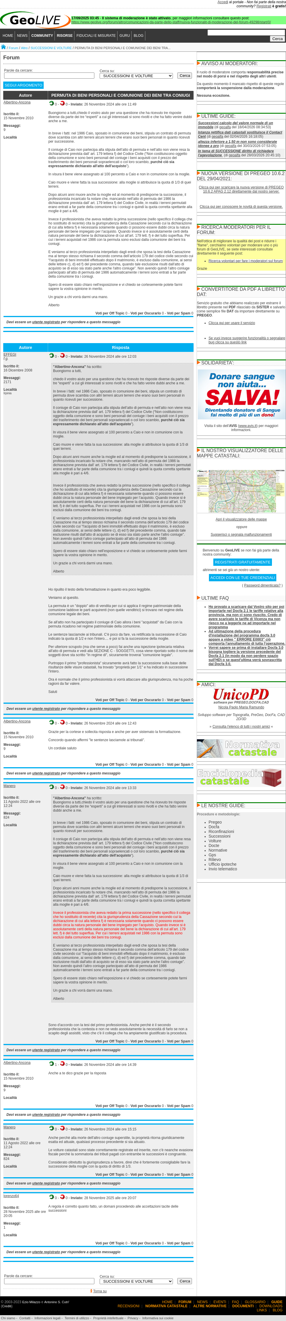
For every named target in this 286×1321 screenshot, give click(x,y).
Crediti (6, 1306)
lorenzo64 (11, 1196)
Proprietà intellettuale (108, 1318)
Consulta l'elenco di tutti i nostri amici (241, 727)
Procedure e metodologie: (218, 814)
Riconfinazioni (221, 831)
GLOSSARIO (255, 1302)
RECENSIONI (128, 1306)
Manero (10, 786)
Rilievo (215, 859)
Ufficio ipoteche (222, 864)
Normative (218, 850)
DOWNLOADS (270, 1306)
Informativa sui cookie (157, 1318)
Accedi (223, 2)
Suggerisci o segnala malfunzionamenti (241, 534)
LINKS (262, 1310)
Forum (13, 48)
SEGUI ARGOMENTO (23, 85)
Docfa (214, 826)
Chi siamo (8, 1318)
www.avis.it (247, 426)
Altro (24, 48)
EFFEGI (10, 354)
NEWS (22, 36)
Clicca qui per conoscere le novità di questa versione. (241, 207)
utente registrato (46, 322)
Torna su (100, 1291)
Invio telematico (223, 869)
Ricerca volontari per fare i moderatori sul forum (246, 261)
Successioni (220, 836)
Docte (214, 845)
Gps (212, 855)
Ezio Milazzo (31, 1302)
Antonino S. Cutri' (56, 1302)
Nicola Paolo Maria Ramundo (241, 707)
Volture (215, 840)
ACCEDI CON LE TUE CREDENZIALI (242, 577)
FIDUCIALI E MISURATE (96, 36)
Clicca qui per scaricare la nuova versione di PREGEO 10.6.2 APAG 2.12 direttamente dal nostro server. (241, 189)
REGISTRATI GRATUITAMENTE (242, 562)
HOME (8, 36)
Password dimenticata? (262, 585)
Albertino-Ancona (17, 102)
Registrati (263, 6)
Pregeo (215, 822)
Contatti (24, 1318)
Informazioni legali (48, 1318)
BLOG (138, 36)
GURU (125, 36)
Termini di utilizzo (76, 1318)
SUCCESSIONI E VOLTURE (51, 48)
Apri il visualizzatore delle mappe (241, 519)
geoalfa (225, 127)
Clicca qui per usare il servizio (232, 323)
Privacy (133, 1318)
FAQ (235, 1302)
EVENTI (220, 1302)
